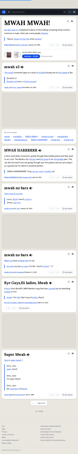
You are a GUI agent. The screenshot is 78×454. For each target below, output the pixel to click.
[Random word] (64, 12)
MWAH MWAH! (9, 45)
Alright (15, 199)
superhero (14, 388)
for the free (24, 39)
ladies (34, 297)
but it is (15, 29)
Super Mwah (8, 395)
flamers (44, 33)
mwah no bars (47, 136)
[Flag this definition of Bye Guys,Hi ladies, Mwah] (72, 282)
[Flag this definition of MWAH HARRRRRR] (72, 149)
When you (8, 260)
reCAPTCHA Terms (47, 437)
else (27, 260)
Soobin (7, 291)
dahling (38, 39)
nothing (21, 260)
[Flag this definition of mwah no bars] (72, 187)
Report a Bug (6, 443)
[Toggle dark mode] (70, 12)
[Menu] (74, 12)
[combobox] (37, 12)
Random (10, 81)
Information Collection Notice (50, 426)
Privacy (4, 432)
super (12, 360)
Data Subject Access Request (50, 432)
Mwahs (24, 388)
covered (51, 288)
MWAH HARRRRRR (39, 139)
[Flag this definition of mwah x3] (72, 66)
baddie (48, 171)
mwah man (69, 139)
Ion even (10, 266)
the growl (44, 159)
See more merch (47, 56)
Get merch (67, 45)
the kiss (32, 159)
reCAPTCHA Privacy (47, 435)
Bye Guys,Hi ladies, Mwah (13, 303)
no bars (27, 199)
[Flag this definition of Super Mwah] (72, 353)
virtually (41, 72)
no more (24, 266)
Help (3, 429)
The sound (8, 72)
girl (15, 81)
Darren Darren (20, 395)
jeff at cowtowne (22, 45)
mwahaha (17, 136)
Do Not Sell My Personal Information (52, 440)
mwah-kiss (55, 139)
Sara (6, 360)
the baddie (58, 159)
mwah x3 (7, 87)
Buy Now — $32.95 (31, 56)
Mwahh (7, 139)
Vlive (18, 297)
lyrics (8, 288)
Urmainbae (20, 272)
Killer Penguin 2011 (25, 177)
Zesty (6, 193)
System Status (45, 429)
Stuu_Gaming (17, 87)
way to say (14, 193)
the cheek (63, 72)
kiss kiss (7, 29)
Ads (3, 426)
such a (42, 171)
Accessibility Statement (10, 440)
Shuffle (39, 411)
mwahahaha (62, 136)
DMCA (4, 437)
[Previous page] (33, 403)
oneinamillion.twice (31, 303)
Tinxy (18, 208)
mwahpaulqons (20, 139)
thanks (16, 39)
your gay (17, 202)
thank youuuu (30, 81)
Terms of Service (8, 435)
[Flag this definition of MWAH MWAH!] (72, 21)
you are (35, 171)
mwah (7, 136)
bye (21, 193)
